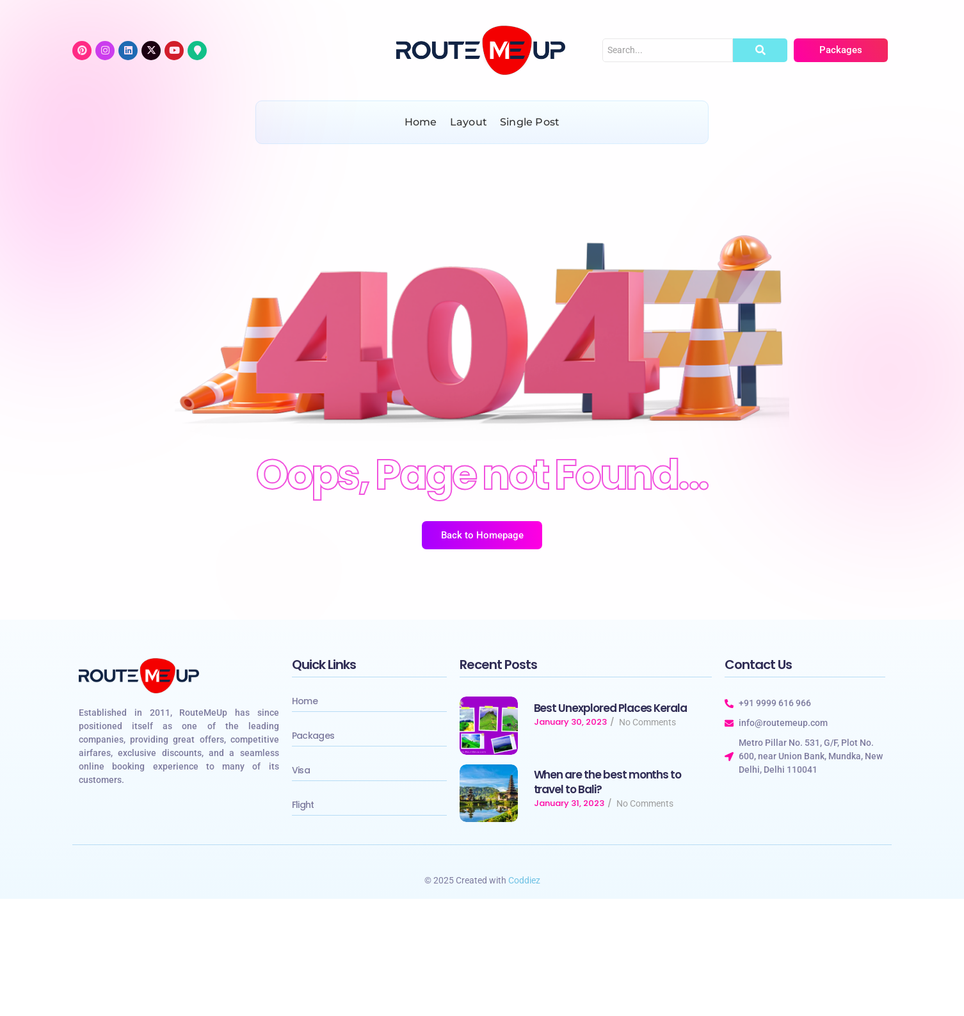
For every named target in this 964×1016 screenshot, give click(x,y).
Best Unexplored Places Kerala (610, 708)
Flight (303, 804)
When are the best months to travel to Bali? (608, 782)
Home (304, 701)
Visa (301, 770)
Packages (313, 735)
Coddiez (524, 880)
